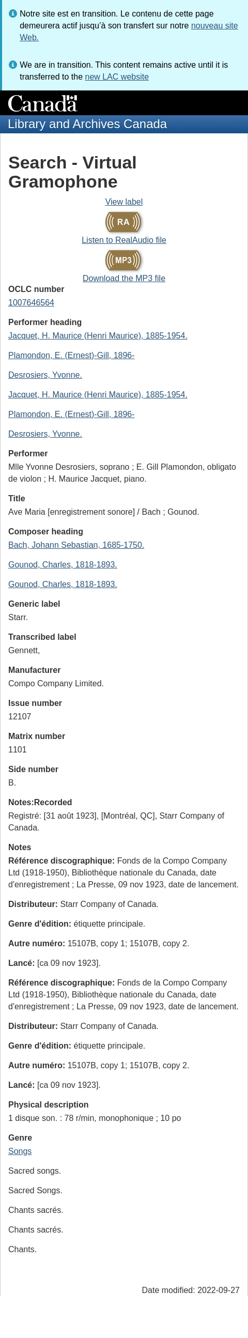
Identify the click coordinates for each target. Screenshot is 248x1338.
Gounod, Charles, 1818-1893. (62, 564)
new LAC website (117, 76)
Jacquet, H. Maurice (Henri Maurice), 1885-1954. (98, 335)
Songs (20, 1151)
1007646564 (31, 302)
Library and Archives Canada (87, 124)
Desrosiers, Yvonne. (45, 375)
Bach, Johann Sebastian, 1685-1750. (76, 545)
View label (124, 201)
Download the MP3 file (124, 278)
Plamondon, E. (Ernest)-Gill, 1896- (71, 355)
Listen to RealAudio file (124, 240)
